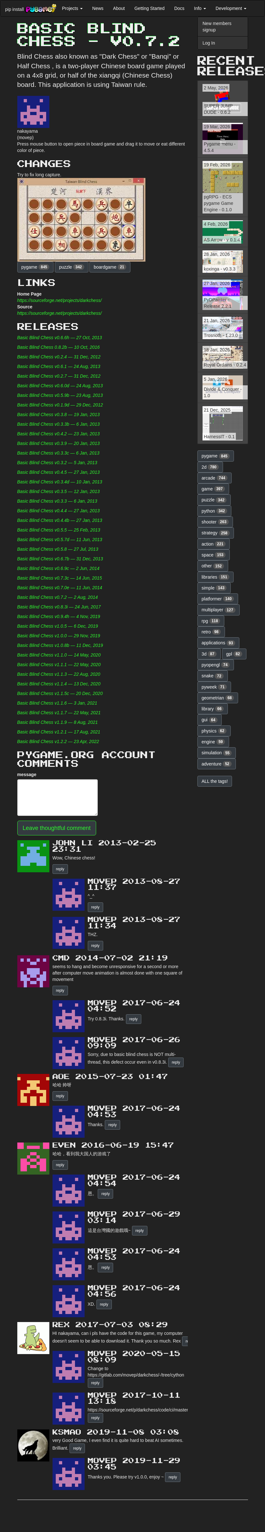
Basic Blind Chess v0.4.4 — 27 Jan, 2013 (58, 510)
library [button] (213, 709)
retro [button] (211, 632)
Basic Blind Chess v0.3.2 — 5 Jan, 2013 (57, 462)
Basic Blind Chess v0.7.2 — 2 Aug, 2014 (57, 597)
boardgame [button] (110, 267)
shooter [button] (215, 522)
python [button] (214, 511)
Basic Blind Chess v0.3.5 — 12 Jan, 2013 (58, 491)
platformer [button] (218, 599)
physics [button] (214, 731)
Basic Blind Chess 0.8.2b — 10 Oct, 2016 (58, 347)
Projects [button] (72, 8)
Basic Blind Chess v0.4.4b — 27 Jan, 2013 (59, 520)
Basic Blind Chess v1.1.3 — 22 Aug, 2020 (58, 674)
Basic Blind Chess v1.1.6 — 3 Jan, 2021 (57, 703)
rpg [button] (211, 621)
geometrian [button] (218, 698)
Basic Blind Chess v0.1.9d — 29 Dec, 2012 (60, 404)
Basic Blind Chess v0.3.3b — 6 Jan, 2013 (58, 424)
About (119, 8)
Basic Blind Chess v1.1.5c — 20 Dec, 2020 (60, 693)
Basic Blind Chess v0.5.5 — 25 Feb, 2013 (58, 529)
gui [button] (210, 720)
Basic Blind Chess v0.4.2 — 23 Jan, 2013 (58, 433)
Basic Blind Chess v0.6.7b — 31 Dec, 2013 (60, 558)
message (27, 774)
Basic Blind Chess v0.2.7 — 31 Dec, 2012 (59, 376)
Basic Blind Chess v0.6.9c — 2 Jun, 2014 (58, 568)
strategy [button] (216, 533)
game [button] (213, 489)
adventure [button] (217, 764)
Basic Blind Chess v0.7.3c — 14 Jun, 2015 (59, 578)
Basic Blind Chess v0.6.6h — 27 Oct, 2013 (59, 337)
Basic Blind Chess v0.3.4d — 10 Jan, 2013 (59, 481)
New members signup (217, 26)
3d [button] (209, 654)
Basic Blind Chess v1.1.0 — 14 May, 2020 (59, 654)
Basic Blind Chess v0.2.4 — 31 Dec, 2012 (59, 356)
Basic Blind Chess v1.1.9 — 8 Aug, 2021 (57, 722)
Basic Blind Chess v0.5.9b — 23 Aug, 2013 (60, 395)
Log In (209, 43)
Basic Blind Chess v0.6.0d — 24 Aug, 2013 (60, 385)
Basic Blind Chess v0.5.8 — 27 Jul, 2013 (57, 549)
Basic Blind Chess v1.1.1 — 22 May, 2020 (59, 664)
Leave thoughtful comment (57, 828)
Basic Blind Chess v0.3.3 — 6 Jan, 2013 (57, 501)
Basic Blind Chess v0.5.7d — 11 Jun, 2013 (59, 539)
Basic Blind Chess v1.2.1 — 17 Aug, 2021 (58, 731)
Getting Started (149, 8)
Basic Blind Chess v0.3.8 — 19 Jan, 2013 (58, 414)
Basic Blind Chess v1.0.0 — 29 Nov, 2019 (58, 635)
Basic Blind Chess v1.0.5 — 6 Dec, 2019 (57, 626)
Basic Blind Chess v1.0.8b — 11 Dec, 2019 (60, 645)
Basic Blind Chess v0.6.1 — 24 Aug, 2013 (58, 366)
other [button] (213, 566)
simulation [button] (217, 753)
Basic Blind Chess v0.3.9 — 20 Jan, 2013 (58, 443)
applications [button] (218, 643)
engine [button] (213, 742)
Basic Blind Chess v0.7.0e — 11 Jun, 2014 (59, 587)
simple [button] (214, 588)
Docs (179, 8)
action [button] (214, 544)
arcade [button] (215, 478)
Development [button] (231, 8)
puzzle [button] (71, 267)
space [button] (214, 555)
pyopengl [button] (216, 665)
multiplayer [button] (219, 610)
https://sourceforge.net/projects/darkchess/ (59, 300)
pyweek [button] (214, 687)
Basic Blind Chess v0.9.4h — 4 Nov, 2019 (58, 616)
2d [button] (210, 467)
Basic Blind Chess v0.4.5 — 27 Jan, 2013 (58, 472)
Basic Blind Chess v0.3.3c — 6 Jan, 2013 (58, 453)
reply (60, 869)
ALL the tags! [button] (215, 781)
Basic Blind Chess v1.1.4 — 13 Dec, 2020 (59, 683)
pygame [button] (35, 267)
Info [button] (200, 8)
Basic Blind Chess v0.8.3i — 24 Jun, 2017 (59, 606)
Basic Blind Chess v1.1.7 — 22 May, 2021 (59, 712)
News (98, 8)
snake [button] (213, 676)
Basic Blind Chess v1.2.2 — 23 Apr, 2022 (58, 741)
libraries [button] (215, 577)
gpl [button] (234, 654)
